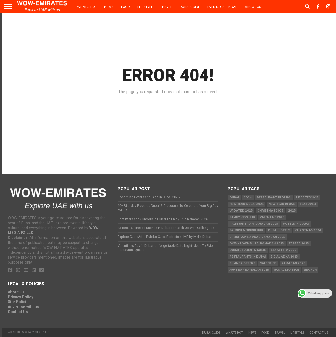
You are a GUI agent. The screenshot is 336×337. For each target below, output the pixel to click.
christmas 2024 (308, 230)
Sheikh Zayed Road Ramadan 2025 (257, 237)
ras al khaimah (286, 269)
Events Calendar (222, 7)
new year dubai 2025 (246, 204)
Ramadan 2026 (293, 263)
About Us (253, 7)
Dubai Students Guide (247, 250)
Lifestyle (145, 7)
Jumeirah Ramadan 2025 (249, 269)
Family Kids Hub (242, 217)
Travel (166, 7)
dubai (234, 197)
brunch (310, 269)
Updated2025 (307, 197)
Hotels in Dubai (296, 223)
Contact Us (18, 312)
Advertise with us (23, 307)
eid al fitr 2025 (283, 250)
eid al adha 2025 (284, 256)
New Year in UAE (282, 204)
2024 (248, 197)
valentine (268, 263)
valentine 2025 (272, 217)
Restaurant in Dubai (274, 197)
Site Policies (19, 302)
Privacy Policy (20, 297)
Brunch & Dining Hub (246, 230)
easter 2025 (299, 243)
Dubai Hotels (279, 230)
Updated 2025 (241, 210)
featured (308, 204)
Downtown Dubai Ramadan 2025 (256, 243)
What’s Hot (87, 7)
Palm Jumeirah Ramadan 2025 (253, 223)
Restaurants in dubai (247, 256)
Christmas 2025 (270, 210)
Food (125, 7)
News (109, 7)
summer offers (242, 263)
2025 (292, 210)
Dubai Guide (190, 7)
